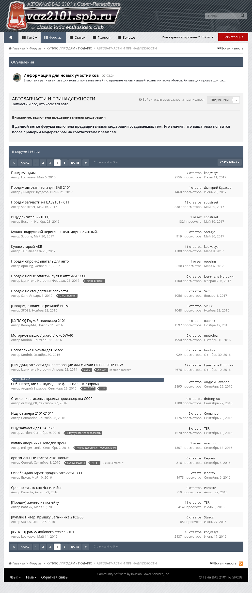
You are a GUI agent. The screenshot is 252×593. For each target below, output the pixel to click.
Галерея (103, 37)
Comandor (29, 418)
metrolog (211, 335)
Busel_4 (26, 221)
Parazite (27, 492)
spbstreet (28, 206)
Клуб (31, 37)
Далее (75, 162)
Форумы (55, 37)
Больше (128, 37)
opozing (27, 266)
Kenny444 (28, 325)
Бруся (25, 477)
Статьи (79, 37)
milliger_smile (31, 447)
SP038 (25, 310)
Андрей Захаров (34, 388)
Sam (24, 295)
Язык (15, 577)
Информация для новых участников (61, 75)
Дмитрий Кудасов (34, 192)
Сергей (26, 462)
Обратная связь (54, 577)
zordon (26, 432)
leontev (209, 473)
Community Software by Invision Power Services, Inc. (133, 574)
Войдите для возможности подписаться (173, 99)
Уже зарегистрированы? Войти (188, 37)
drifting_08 (29, 403)
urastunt (210, 443)
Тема (31, 577)
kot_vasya (28, 177)
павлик (209, 320)
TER (24, 251)
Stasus (26, 521)
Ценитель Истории (36, 280)
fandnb (26, 340)
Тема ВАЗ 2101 (215, 577)
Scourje (26, 236)
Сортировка (229, 162)
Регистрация (233, 37)
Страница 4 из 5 (106, 162)
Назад (25, 162)
